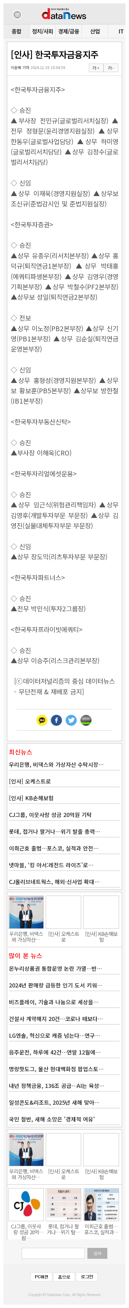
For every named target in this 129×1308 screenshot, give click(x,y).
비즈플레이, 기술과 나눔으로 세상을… (53, 1002)
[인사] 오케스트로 (30, 781)
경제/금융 (68, 31)
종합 (16, 31)
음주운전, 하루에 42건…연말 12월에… (54, 1052)
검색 (97, 1253)
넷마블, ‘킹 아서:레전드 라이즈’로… (51, 865)
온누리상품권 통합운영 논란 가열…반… (55, 968)
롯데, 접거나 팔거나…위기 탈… (63, 1229)
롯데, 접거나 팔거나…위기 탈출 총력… (54, 831)
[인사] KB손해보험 (31, 798)
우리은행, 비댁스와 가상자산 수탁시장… (56, 764)
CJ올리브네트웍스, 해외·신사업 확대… (54, 881)
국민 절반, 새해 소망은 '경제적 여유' (52, 1119)
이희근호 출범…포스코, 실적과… (101, 1229)
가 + (95, 68)
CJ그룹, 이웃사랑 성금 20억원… (26, 1229)
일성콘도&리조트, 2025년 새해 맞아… (54, 1102)
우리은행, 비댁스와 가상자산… (26, 936)
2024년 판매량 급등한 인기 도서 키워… (55, 985)
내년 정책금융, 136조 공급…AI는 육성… (56, 1085)
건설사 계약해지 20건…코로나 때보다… (56, 1018)
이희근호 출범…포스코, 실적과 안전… (53, 848)
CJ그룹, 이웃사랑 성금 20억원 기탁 (50, 814)
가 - (111, 68)
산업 (95, 31)
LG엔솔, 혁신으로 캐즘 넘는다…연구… (54, 1035)
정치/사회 (42, 31)
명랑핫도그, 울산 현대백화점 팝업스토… (56, 1069)
